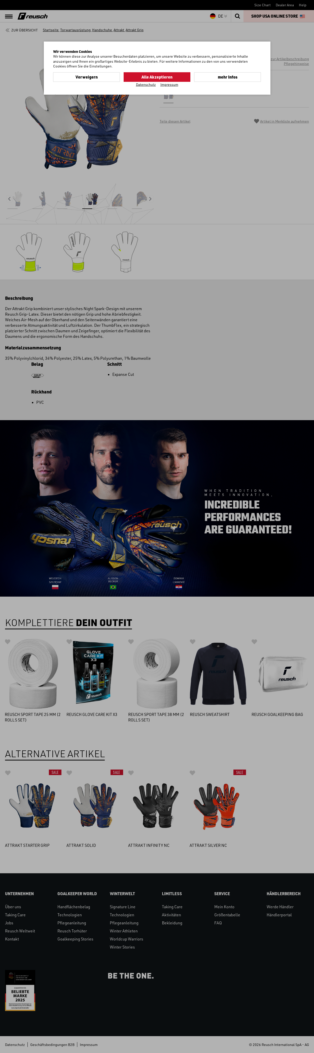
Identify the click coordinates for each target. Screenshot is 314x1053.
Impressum (169, 84)
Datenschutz (146, 84)
